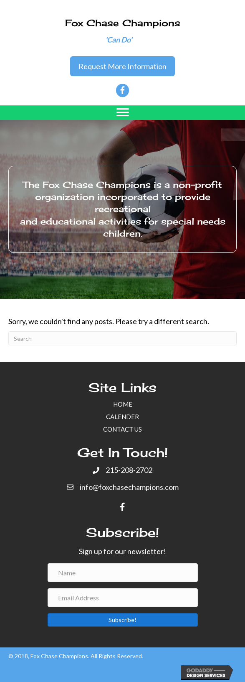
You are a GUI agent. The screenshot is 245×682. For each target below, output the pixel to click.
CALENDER (122, 416)
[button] (122, 66)
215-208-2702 (129, 470)
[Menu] (122, 112)
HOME (122, 404)
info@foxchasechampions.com (129, 487)
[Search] (122, 338)
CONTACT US (122, 429)
